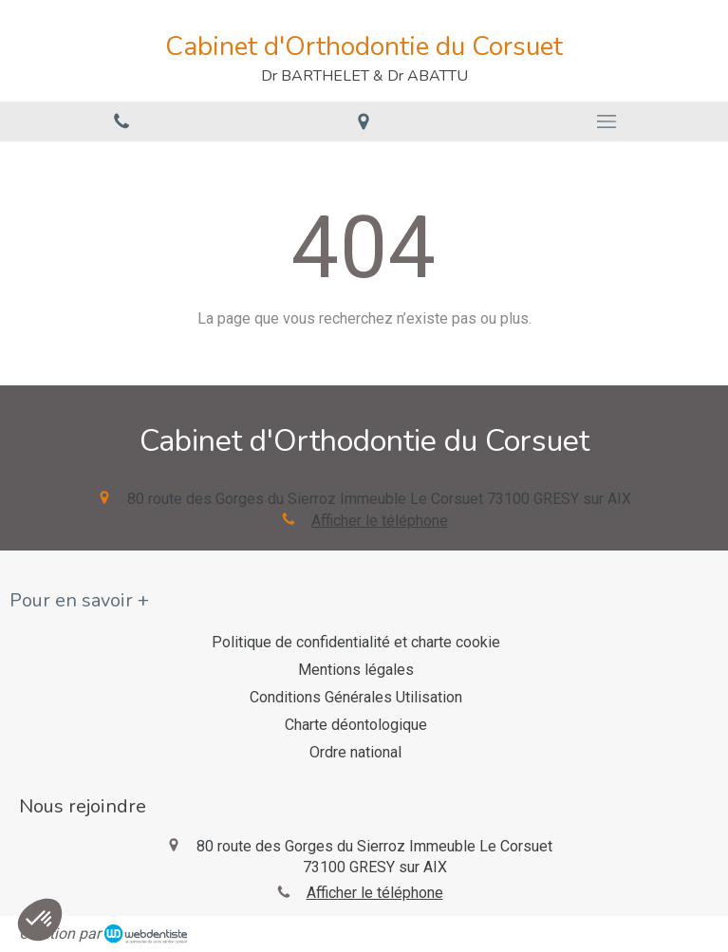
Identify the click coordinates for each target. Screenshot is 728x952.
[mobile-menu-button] (606, 121)
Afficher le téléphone (379, 521)
